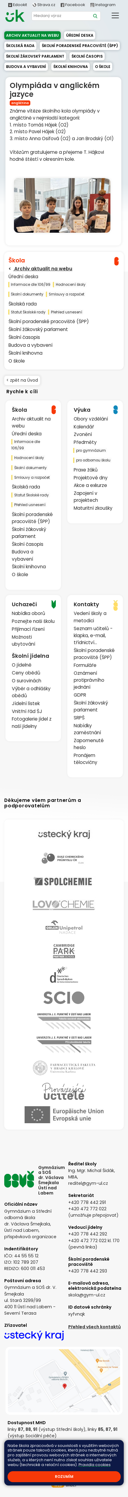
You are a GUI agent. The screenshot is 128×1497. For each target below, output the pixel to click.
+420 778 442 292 (87, 1234)
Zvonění (83, 434)
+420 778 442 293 (87, 1271)
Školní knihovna (70, 66)
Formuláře (85, 665)
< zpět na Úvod (22, 380)
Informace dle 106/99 (30, 284)
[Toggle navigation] (115, 15)
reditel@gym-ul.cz (88, 1183)
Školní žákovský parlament (35, 56)
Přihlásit (56, 1459)
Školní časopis (87, 56)
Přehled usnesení (66, 311)
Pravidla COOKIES (64, 1465)
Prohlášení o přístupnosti (93, 1459)
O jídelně (22, 665)
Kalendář (84, 427)
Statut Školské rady (28, 311)
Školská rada (20, 45)
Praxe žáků (86, 470)
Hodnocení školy (71, 284)
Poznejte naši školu (33, 621)
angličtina (20, 103)
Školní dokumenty (27, 294)
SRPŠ (79, 718)
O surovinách (26, 681)
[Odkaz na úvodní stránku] (14, 16)
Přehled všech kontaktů (94, 1327)
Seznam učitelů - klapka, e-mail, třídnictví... (93, 635)
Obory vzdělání (91, 419)
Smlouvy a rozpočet (66, 294)
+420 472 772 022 (87, 1209)
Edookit (17, 4)
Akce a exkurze (90, 485)
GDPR (80, 695)
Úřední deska (79, 35)
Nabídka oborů (28, 613)
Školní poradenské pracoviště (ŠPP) (80, 45)
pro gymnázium (91, 450)
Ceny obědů (26, 673)
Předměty (85, 442)
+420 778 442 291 (87, 1202)
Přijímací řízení (28, 629)
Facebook (73, 4)
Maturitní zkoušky (93, 508)
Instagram (103, 4)
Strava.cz (43, 4)
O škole (102, 66)
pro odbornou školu (93, 460)
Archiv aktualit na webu (32, 35)
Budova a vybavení (26, 66)
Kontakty (35, 1459)
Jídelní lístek (26, 703)
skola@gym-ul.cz (86, 1295)
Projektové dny (91, 478)
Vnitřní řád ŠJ (27, 711)
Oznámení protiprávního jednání (89, 680)
